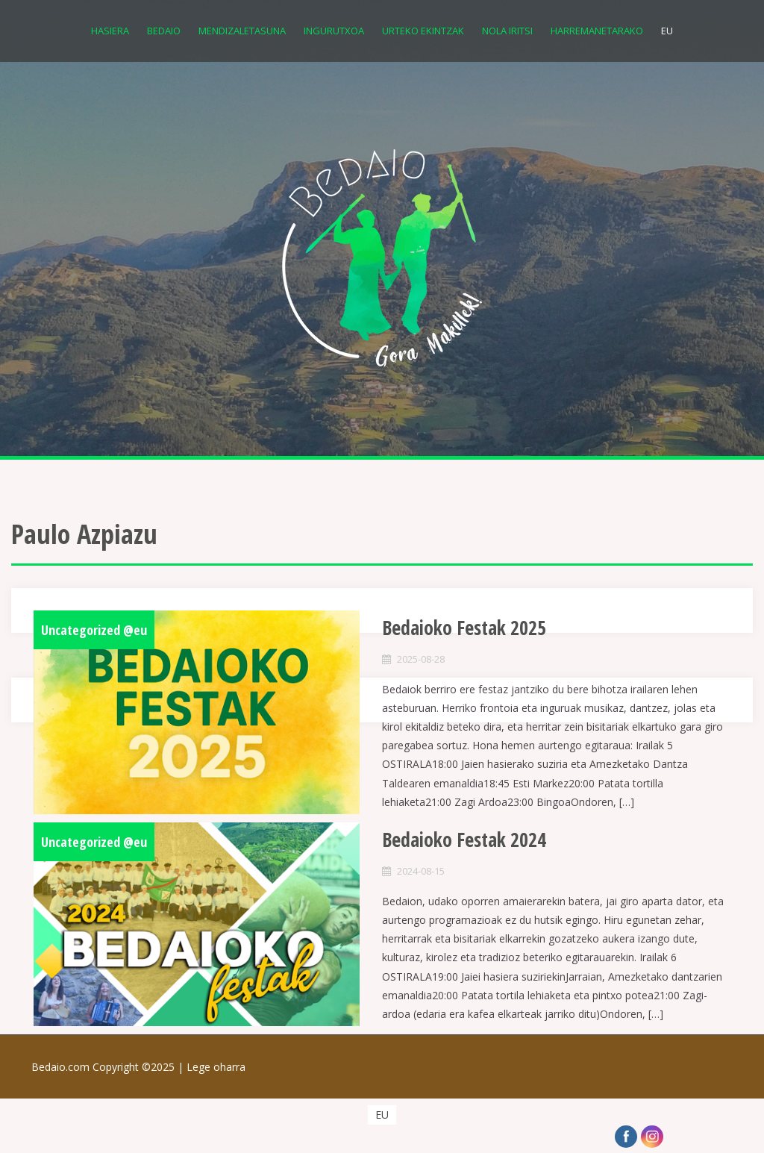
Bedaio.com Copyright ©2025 (109, 1067)
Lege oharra (216, 1067)
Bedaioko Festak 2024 (464, 839)
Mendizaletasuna (242, 30)
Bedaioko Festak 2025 (464, 627)
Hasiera (110, 30)
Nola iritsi (507, 30)
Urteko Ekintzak (423, 30)
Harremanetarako (597, 30)
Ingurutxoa (334, 30)
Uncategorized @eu (94, 630)
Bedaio (164, 30)
